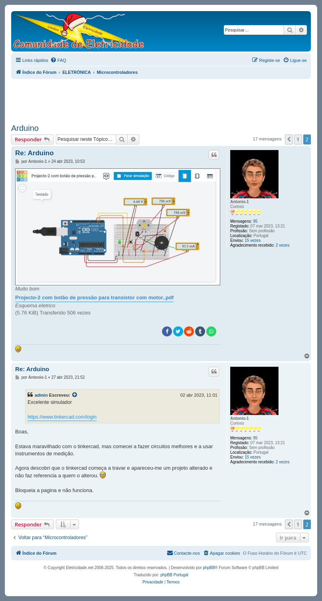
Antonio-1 (239, 202)
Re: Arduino (34, 153)
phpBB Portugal (174, 575)
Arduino (25, 128)
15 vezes (253, 240)
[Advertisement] (161, 99)
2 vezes (282, 245)
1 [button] (297, 139)
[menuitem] (58, 60)
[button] (289, 139)
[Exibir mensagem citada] (75, 395)
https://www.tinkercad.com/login (62, 417)
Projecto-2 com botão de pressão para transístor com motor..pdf (94, 297)
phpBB (209, 567)
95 (255, 221)
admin (41, 395)
